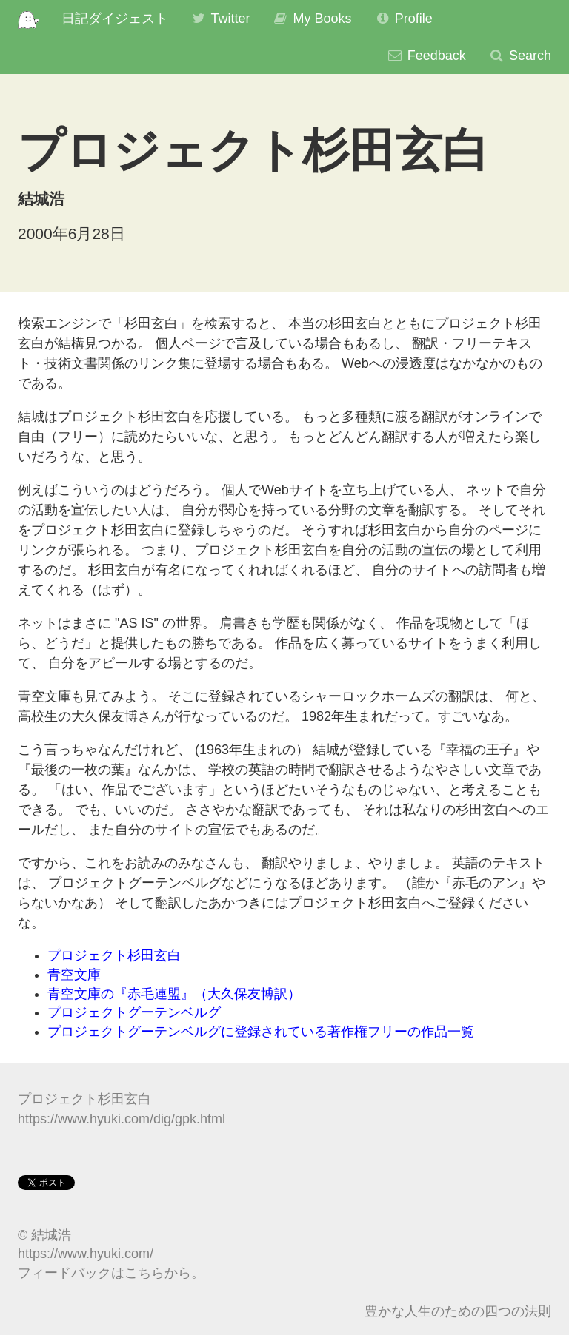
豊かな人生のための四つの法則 (458, 1311)
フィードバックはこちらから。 (111, 1272)
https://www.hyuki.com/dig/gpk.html (121, 1119)
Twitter (220, 18)
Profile (403, 18)
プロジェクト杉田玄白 (114, 955)
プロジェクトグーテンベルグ (134, 1012)
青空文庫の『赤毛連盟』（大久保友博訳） (174, 993)
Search (519, 55)
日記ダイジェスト (114, 18)
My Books (311, 18)
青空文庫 (74, 974)
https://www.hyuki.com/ (85, 1253)
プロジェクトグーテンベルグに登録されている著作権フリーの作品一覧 (260, 1031)
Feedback (426, 55)
